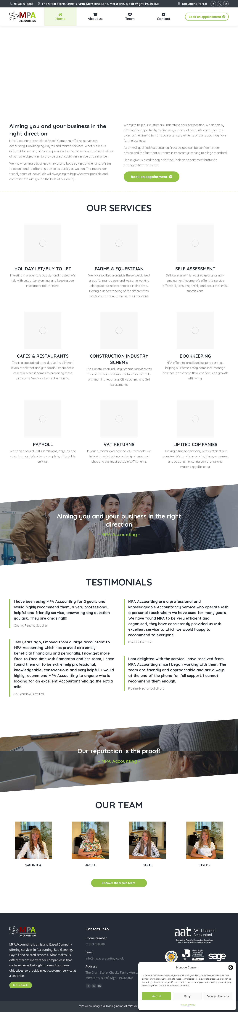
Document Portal (192, 4)
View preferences (218, 996)
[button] (230, 967)
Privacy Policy (188, 1004)
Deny (187, 996)
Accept (156, 996)
